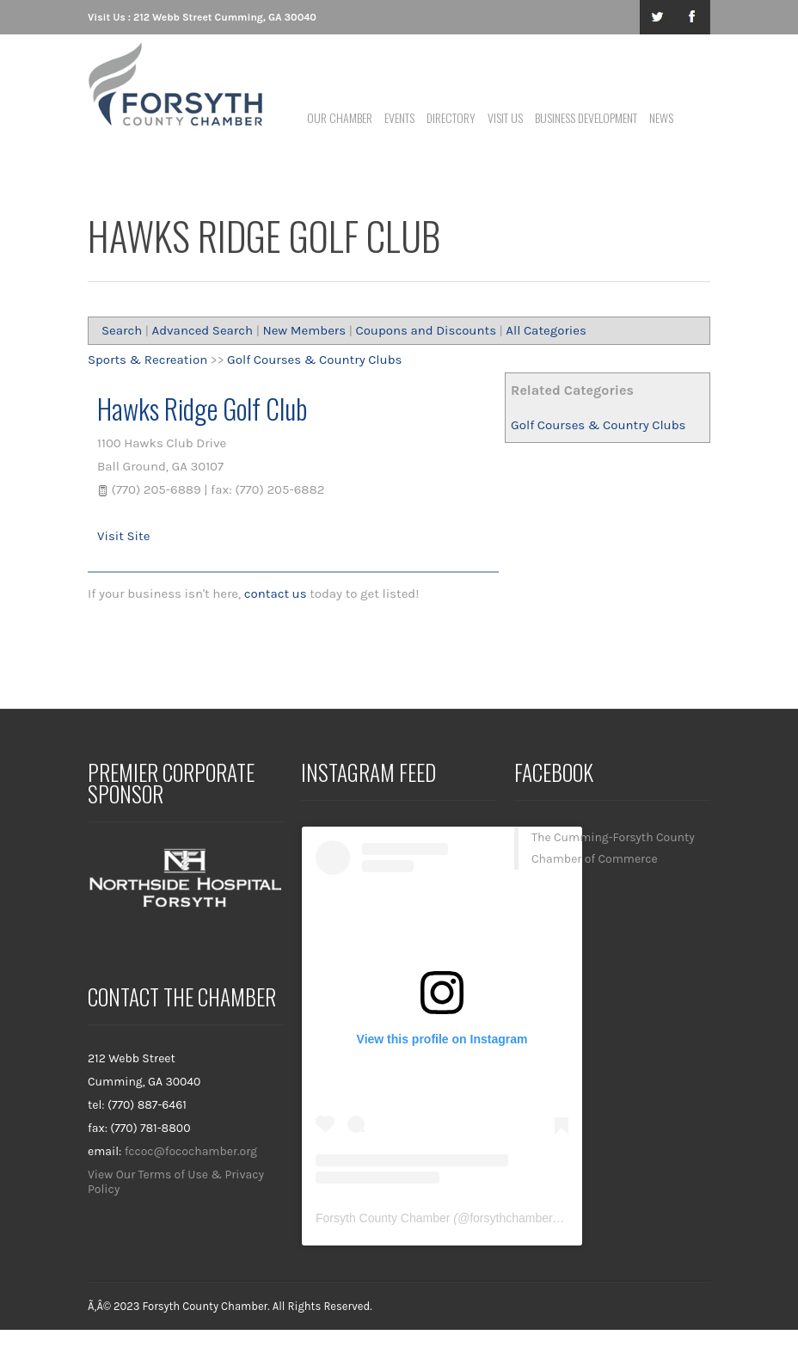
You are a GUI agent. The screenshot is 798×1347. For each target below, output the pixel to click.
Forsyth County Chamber (383, 1218)
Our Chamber (339, 117)
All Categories (546, 330)
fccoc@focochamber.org (191, 1151)
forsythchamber (511, 1218)
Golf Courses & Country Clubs (598, 425)
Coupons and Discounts (425, 330)
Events (399, 117)
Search (121, 330)
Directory (451, 117)
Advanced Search (203, 330)
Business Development (586, 117)
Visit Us (505, 117)
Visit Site (123, 536)
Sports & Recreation (147, 359)
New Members (304, 330)
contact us (275, 593)
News (661, 117)
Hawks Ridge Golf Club (202, 408)
